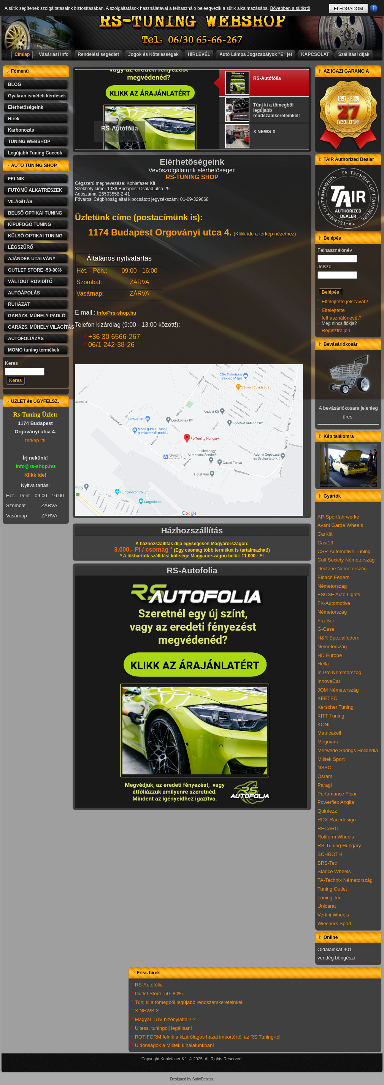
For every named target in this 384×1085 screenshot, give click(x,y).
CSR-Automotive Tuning (343, 551)
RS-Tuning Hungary (339, 845)
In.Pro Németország (339, 672)
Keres (11, 363)
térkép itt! (35, 440)
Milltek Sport (331, 759)
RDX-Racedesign (336, 819)
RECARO (328, 828)
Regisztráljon (336, 330)
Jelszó (324, 266)
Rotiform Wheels (335, 837)
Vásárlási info (53, 54)
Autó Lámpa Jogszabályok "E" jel (255, 54)
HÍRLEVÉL (199, 54)
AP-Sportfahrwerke (338, 517)
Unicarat (326, 906)
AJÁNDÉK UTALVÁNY (32, 258)
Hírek (13, 118)
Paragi (324, 785)
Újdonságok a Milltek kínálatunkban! (174, 1045)
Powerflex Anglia (335, 802)
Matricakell (329, 733)
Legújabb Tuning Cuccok (35, 153)
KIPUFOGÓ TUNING (29, 224)
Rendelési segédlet (98, 54)
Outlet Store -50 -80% (159, 993)
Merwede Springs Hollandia (347, 750)
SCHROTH (329, 854)
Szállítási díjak (354, 54)
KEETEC (327, 698)
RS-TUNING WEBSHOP (192, 21)
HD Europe (329, 655)
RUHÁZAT (19, 304)
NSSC (324, 767)
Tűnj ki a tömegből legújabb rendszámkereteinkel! (189, 1002)
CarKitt (325, 534)
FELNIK (16, 178)
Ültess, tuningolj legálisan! (163, 1028)
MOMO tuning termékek (33, 350)
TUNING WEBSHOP (29, 141)
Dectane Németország (342, 568)
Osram (324, 776)
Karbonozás (21, 130)
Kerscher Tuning (335, 707)
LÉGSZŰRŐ (20, 247)
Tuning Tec (329, 897)
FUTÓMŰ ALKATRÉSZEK (35, 190)
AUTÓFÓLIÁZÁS (26, 338)
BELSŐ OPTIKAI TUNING (35, 213)
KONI (323, 724)
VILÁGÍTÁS (20, 201)
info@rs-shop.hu (116, 313)
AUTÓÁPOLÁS (24, 293)
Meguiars (327, 742)
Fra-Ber (325, 621)
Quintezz (327, 811)
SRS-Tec (327, 863)
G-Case (326, 629)
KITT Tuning (330, 716)
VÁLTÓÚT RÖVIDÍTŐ (30, 281)
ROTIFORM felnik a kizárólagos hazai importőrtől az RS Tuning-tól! (208, 1037)
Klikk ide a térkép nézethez (264, 234)
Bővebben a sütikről (290, 8)
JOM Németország (338, 690)
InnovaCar (328, 681)
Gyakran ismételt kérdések (37, 96)
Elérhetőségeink (25, 107)
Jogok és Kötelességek (153, 54)
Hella (323, 664)
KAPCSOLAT (315, 54)
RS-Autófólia (119, 128)
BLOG (14, 84)
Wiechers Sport (334, 923)
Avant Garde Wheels (340, 525)
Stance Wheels (334, 871)
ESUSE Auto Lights (338, 594)
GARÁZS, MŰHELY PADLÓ (36, 315)
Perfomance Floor (337, 794)
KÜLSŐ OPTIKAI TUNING (35, 236)
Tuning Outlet (332, 889)
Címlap (22, 54)
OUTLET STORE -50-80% (35, 270)
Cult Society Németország (345, 560)
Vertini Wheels (333, 915)
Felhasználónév (334, 250)
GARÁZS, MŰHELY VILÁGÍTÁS (38, 327)
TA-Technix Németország (345, 880)
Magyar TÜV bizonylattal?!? (165, 1019)
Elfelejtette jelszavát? (345, 301)
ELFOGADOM (348, 8)
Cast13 (325, 543)
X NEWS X (147, 1010)
